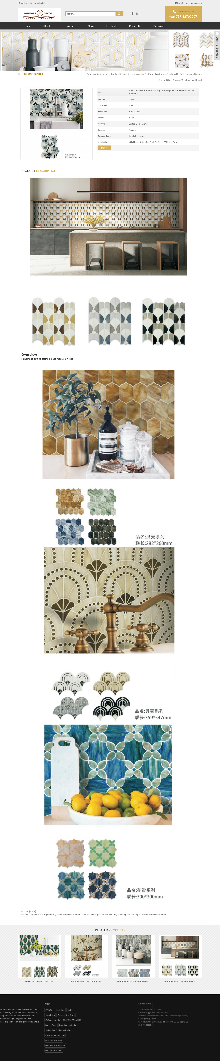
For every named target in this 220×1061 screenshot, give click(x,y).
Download (158, 25)
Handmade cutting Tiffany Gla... (86, 981)
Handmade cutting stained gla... (133, 981)
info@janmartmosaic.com (190, 3)
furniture (11, 1015)
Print (32, 911)
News (91, 25)
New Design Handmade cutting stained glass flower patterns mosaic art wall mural (126, 914)
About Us (48, 25)
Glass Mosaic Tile (136, 74)
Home (27, 25)
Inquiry (104, 147)
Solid (11, 1010)
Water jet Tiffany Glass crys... (39, 981)
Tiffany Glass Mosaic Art (158, 74)
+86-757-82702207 (183, 16)
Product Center (118, 74)
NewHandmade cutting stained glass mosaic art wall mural (52, 914)
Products (70, 25)
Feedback (111, 25)
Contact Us (135, 25)
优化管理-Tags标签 (13, 1020)
